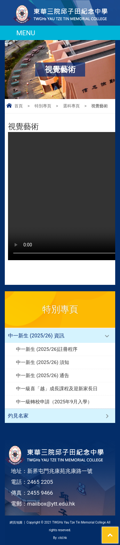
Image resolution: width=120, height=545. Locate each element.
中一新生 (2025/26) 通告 (42, 375)
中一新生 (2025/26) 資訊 (36, 336)
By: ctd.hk (60, 538)
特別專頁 (43, 105)
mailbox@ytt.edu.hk (51, 503)
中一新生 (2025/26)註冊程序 (46, 349)
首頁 (18, 105)
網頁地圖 (16, 522)
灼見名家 (18, 416)
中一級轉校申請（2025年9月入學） (54, 402)
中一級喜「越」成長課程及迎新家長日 (57, 389)
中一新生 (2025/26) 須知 (42, 362)
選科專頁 (71, 105)
